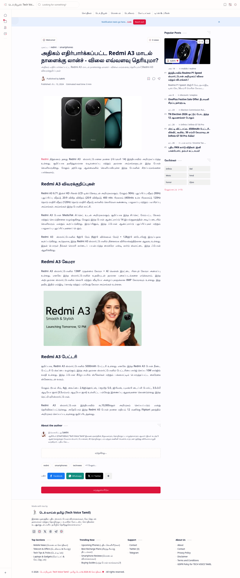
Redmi (45, 159)
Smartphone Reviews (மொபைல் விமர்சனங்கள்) (97, 557)
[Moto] (175, 175)
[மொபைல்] (116, 13)
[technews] (77, 465)
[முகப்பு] (5, 15)
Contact (133, 545)
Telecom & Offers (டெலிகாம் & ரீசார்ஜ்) (51, 548)
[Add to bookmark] (207, 41)
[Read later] (148, 78)
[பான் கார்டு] (187, 143)
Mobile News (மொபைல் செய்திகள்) (50, 545)
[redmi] (46, 465)
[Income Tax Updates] (202, 143)
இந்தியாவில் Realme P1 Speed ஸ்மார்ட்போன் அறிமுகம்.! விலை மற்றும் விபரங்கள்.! (185, 76)
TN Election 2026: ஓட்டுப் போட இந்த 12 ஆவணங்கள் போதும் (188, 116)
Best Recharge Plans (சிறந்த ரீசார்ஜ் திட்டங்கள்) (98, 550)
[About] (5, 27)
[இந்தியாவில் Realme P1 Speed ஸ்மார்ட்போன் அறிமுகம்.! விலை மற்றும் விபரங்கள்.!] (187, 51)
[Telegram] (56, 531)
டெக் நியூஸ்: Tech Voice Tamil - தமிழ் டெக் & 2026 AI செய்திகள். (72, 571)
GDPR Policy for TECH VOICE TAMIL (195, 564)
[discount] (184, 95)
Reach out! (139, 22)
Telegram (134, 552)
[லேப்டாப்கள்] (144, 13)
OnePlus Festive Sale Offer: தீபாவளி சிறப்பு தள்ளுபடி (188, 101)
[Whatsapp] (61, 531)
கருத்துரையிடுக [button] (101, 490)
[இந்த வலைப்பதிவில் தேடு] (57, 5)
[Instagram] (39, 531)
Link (129, 22)
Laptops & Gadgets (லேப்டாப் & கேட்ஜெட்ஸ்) (48, 558)
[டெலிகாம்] (129, 13)
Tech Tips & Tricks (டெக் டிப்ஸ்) (48, 552)
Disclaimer (183, 556)
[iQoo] (199, 182)
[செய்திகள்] (87, 13)
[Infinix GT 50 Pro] (196, 124)
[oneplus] (193, 95)
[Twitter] (45, 531)
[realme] (192, 68)
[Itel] (199, 169)
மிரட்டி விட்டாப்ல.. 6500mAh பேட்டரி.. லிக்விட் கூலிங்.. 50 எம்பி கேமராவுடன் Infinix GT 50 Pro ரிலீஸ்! (189, 132)
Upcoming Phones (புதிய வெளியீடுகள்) (100, 545)
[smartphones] (60, 465)
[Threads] (50, 531)
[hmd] (199, 175)
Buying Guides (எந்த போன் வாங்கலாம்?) (101, 562)
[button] (5, 4)
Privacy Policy (184, 552)
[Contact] (5, 34)
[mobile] (185, 68)
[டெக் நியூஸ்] (101, 13)
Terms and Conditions (188, 560)
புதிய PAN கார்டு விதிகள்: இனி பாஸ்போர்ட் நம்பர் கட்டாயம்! (184, 149)
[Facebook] (34, 531)
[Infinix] (184, 124)
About (181, 545)
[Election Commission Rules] (194, 109)
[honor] (175, 182)
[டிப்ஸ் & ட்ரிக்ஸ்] (162, 13)
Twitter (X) (134, 548)
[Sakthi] (56, 78)
